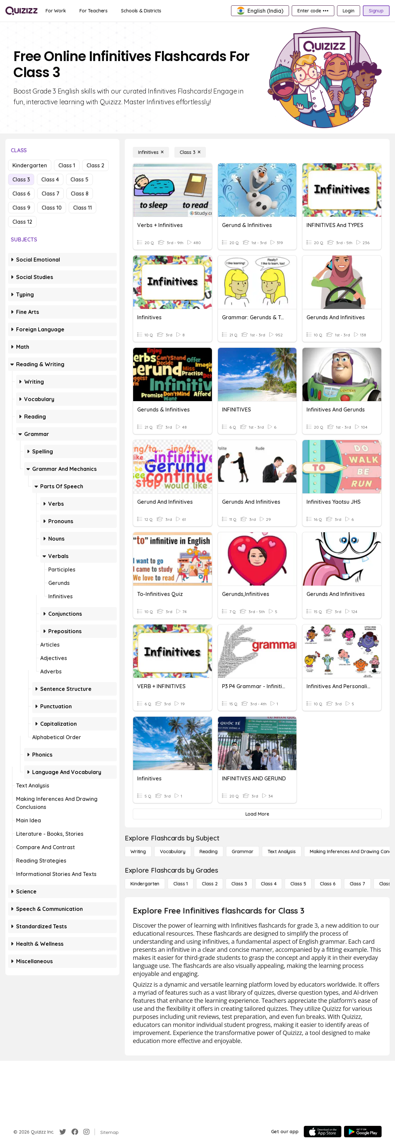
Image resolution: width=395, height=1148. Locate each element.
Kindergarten (29, 165)
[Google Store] (363, 1131)
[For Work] (55, 10)
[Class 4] (268, 883)
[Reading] (208, 851)
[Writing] (138, 851)
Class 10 (52, 207)
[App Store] (322, 1131)
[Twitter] (62, 1132)
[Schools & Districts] (141, 10)
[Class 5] (298, 883)
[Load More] (257, 814)
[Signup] (376, 10)
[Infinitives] (151, 152)
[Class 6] (327, 883)
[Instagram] (86, 1132)
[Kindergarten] (145, 883)
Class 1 (66, 165)
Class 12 (22, 221)
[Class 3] (190, 152)
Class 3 (21, 179)
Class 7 (50, 193)
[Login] (348, 10)
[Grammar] (242, 851)
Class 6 (21, 193)
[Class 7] (357, 883)
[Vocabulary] (172, 851)
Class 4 (50, 179)
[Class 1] (180, 883)
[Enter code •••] (313, 10)
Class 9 (21, 207)
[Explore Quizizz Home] (21, 10)
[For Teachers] (93, 10)
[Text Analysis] (281, 851)
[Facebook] (74, 1132)
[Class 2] (209, 883)
